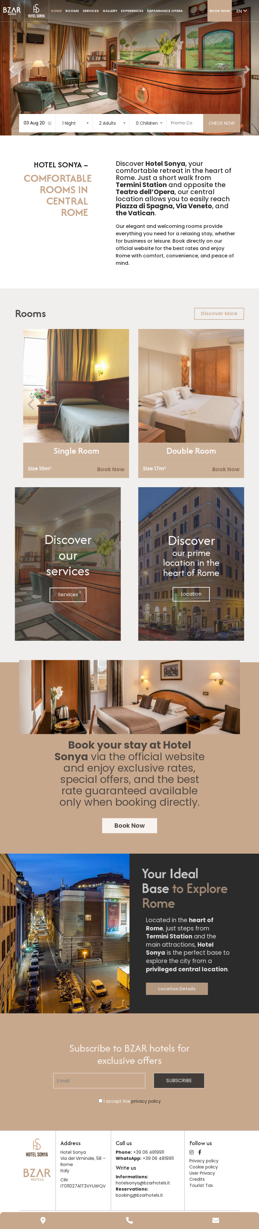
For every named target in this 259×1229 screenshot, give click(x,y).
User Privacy (202, 1173)
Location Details (198, 989)
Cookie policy (203, 1167)
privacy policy (146, 1101)
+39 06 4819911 (148, 1152)
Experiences (132, 10)
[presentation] (53, 404)
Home (56, 10)
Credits (197, 1179)
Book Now (219, 10)
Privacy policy (203, 1161)
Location (212, 593)
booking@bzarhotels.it (139, 1195)
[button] (10, 67)
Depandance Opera (165, 10)
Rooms (72, 10)
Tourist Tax (201, 1185)
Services (91, 10)
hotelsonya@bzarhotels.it (143, 1183)
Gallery (109, 10)
